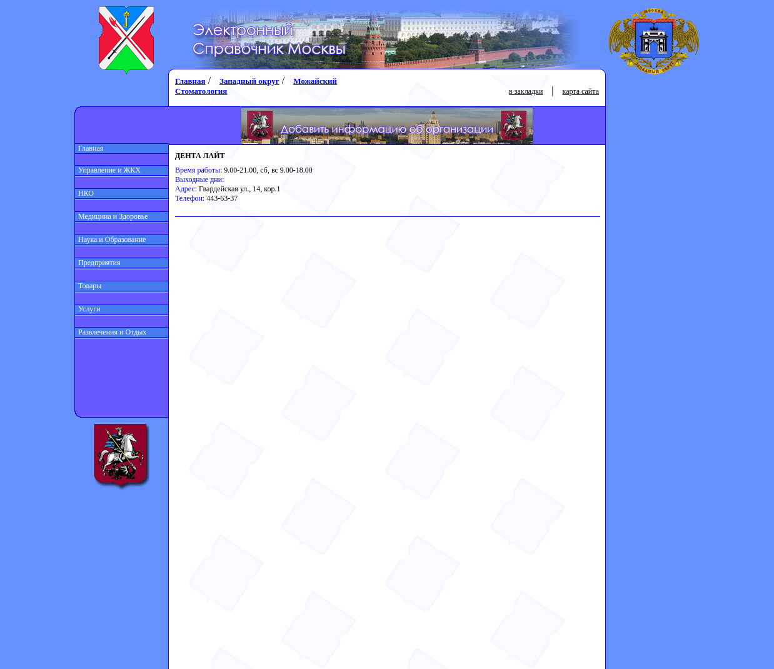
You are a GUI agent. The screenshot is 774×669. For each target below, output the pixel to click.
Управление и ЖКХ (108, 170)
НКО (84, 193)
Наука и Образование (110, 239)
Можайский (315, 81)
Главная (89, 148)
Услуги (88, 308)
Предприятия (98, 262)
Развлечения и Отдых (110, 332)
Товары (88, 285)
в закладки (526, 91)
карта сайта (581, 91)
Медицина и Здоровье (111, 216)
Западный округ (249, 81)
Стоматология (201, 91)
